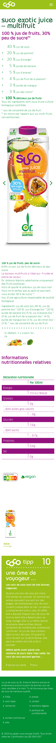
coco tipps (10, 701)
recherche (10, 706)
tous (34, 665)
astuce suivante (17, 665)
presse (35, 697)
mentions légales (40, 706)
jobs (7, 723)
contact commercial (15, 718)
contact (35, 701)
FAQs (7, 697)
